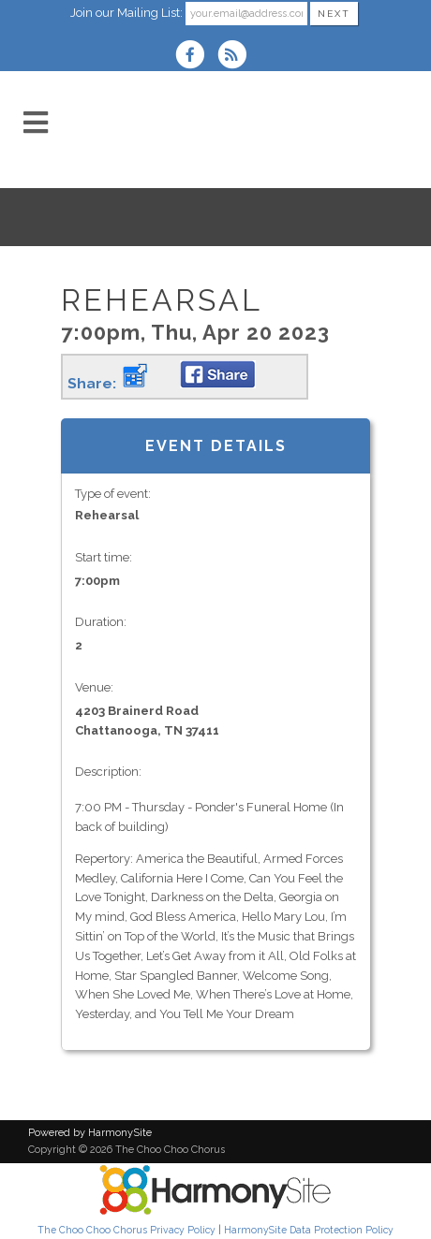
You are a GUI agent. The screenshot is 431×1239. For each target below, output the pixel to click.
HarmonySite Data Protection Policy (309, 1229)
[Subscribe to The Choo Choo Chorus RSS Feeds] (236, 57)
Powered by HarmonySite (90, 1133)
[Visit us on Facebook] (195, 57)
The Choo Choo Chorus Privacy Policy (126, 1229)
